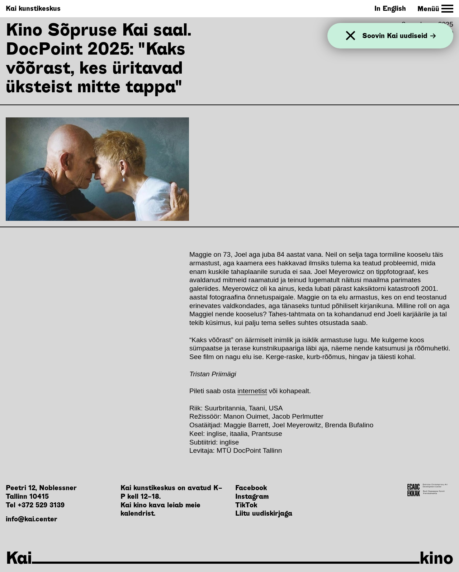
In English (390, 8)
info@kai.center (31, 519)
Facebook (251, 488)
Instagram (252, 496)
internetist (252, 391)
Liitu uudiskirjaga (263, 513)
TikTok (246, 505)
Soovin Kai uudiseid (399, 36)
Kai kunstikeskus (33, 8)
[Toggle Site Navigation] (435, 9)
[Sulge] (350, 36)
